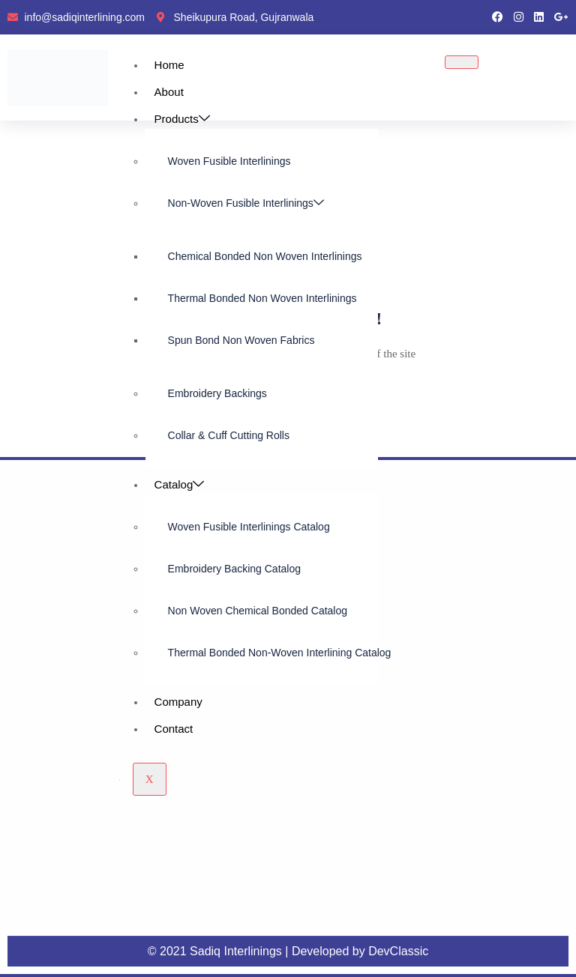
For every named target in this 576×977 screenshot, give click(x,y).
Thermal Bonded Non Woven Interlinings (262, 298)
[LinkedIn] (539, 17)
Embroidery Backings (217, 393)
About (169, 91)
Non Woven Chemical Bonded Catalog (257, 611)
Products (182, 118)
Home (169, 64)
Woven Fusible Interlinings (229, 161)
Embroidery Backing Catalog (234, 569)
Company (178, 701)
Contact (174, 728)
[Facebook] (497, 17)
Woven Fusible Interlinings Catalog (249, 527)
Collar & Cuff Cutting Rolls (229, 435)
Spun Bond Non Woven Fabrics (241, 340)
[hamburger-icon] (461, 62)
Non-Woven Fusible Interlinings (246, 203)
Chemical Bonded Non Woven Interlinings (265, 256)
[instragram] (519, 17)
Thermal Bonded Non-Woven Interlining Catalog (273, 653)
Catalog (179, 484)
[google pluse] (561, 17)
